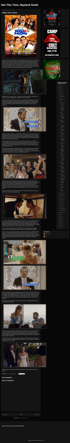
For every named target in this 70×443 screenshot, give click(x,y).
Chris (46, 236)
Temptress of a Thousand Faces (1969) (62, 158)
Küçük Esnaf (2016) (62, 113)
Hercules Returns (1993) (62, 167)
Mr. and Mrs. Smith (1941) (62, 186)
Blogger (42, 440)
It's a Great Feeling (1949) (62, 139)
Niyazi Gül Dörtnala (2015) (62, 117)
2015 (60, 219)
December (62, 96)
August (61, 197)
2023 (60, 89)
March (61, 206)
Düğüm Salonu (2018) (62, 121)
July (61, 199)
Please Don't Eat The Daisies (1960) (62, 145)
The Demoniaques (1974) (62, 103)
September (62, 194)
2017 (60, 216)
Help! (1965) (62, 190)
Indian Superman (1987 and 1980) (62, 134)
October (62, 193)
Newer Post (4, 414)
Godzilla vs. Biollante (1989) (62, 171)
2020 (60, 94)
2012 (60, 225)
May (61, 203)
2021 (60, 92)
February (62, 208)
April (61, 205)
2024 (60, 87)
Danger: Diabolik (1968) (62, 150)
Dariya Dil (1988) (62, 130)
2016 (60, 218)
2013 (60, 223)
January (62, 210)
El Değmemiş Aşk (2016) (62, 126)
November (62, 99)
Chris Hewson (48, 233)
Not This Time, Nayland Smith (19, 4)
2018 (60, 214)
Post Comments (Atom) (23, 417)
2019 (60, 212)
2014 (60, 221)
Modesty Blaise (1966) (62, 163)
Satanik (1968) (62, 153)
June (61, 201)
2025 (60, 85)
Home (21, 414)
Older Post (37, 414)
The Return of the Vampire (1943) (62, 108)
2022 (60, 91)
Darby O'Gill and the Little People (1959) (62, 180)
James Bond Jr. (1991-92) (62, 175)
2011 (60, 227)
